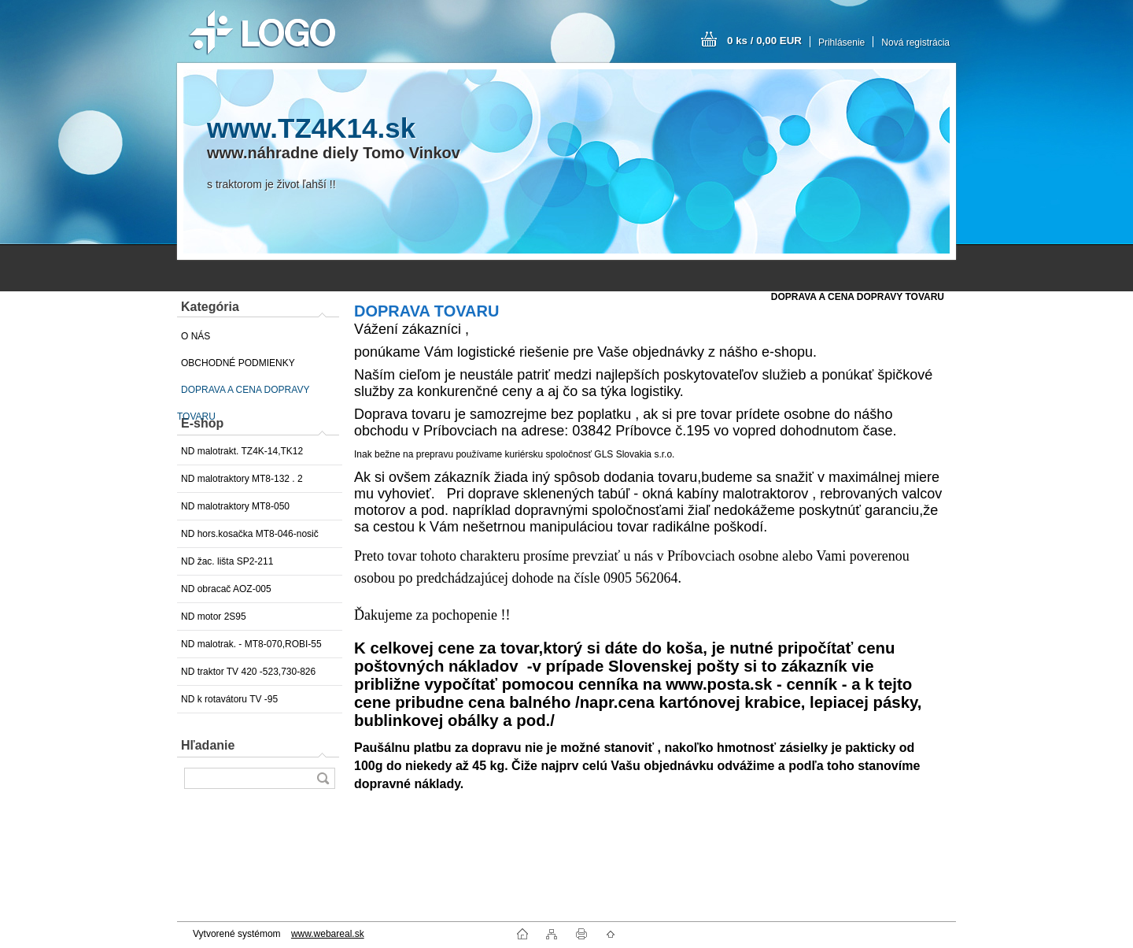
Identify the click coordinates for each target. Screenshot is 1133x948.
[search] (322, 778)
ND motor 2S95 (213, 616)
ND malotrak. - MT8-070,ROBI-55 (251, 644)
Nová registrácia (915, 42)
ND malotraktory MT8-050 (235, 506)
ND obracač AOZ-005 (226, 588)
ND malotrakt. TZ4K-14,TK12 (242, 451)
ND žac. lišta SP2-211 (227, 561)
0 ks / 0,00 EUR (764, 40)
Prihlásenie (841, 42)
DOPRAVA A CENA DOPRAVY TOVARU (243, 393)
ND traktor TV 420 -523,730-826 (248, 671)
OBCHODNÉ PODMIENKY (238, 362)
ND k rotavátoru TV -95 (229, 699)
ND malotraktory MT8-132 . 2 (242, 478)
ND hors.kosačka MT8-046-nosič (250, 533)
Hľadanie (207, 745)
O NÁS (195, 336)
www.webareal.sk (327, 933)
